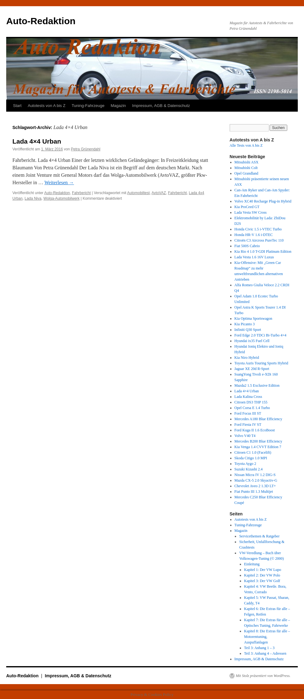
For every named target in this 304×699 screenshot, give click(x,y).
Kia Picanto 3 (245, 324)
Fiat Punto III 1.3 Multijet (254, 491)
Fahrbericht (81, 193)
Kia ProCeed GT (247, 207)
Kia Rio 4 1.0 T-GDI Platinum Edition (263, 251)
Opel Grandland (246, 173)
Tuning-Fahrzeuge (88, 105)
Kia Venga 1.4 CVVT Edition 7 (258, 447)
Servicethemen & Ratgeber (259, 536)
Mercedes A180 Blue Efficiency (258, 419)
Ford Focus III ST (248, 413)
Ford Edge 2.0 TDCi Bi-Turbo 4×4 (260, 335)
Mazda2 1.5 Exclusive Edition (257, 385)
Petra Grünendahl (86, 149)
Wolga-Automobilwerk (61, 198)
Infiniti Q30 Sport (248, 329)
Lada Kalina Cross (248, 396)
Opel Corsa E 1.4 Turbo (252, 408)
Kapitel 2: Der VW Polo (262, 575)
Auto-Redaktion (40, 21)
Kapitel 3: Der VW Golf (262, 581)
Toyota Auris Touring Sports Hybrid (261, 363)
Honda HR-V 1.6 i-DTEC (254, 235)
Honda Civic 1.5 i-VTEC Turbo (258, 229)
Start (17, 105)
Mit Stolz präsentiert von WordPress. (263, 676)
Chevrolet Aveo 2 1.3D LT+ (255, 486)
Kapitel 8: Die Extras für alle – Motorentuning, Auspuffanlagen (267, 636)
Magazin (118, 105)
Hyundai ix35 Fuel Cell (252, 341)
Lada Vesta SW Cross (251, 212)
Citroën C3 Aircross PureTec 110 (259, 240)
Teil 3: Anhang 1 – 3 (259, 648)
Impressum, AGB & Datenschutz (161, 105)
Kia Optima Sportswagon (253, 318)
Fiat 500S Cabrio (247, 246)
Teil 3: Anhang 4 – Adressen (265, 653)
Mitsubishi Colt (246, 168)
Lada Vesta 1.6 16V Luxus (254, 257)
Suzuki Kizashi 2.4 (249, 469)
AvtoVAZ (159, 193)
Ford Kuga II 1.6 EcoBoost (255, 430)
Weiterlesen (59, 182)
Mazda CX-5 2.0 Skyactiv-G (256, 480)
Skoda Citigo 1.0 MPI (251, 458)
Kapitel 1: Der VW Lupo (262, 570)
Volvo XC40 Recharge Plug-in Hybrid (263, 201)
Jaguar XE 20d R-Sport (252, 369)
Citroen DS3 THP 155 (251, 402)
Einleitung (252, 564)
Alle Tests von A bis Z (246, 145)
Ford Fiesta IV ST (248, 424)
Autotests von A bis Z (46, 105)
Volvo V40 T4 (245, 436)
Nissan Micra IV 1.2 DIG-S (255, 475)
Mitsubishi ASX (247, 162)
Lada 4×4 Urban (36, 141)
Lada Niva (33, 198)
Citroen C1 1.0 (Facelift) (253, 452)
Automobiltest (138, 193)
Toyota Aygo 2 (245, 463)
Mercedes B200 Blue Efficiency (258, 441)
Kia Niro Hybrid (247, 357)
